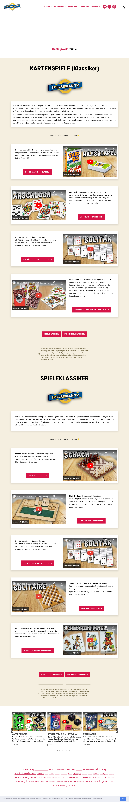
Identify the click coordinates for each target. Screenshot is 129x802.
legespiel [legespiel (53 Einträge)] (96, 774)
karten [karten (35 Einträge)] (70, 774)
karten (87, 351)
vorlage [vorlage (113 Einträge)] (56, 785)
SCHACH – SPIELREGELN (37, 476)
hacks (70, 351)
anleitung (44, 348)
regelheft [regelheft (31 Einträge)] (18, 781)
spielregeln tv (45, 357)
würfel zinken (72, 357)
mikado (60, 353)
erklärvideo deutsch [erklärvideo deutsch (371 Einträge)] (25, 773)
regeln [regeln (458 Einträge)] (24, 781)
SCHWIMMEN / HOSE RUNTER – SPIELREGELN (91, 310)
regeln (78, 353)
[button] (12, 730)
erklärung (44, 351)
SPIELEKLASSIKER (64, 378)
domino (83, 348)
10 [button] (71, 750)
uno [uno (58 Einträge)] (112, 781)
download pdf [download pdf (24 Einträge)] (79, 770)
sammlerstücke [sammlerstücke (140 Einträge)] (41, 781)
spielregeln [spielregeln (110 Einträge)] (89, 781)
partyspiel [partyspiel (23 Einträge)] (49, 777)
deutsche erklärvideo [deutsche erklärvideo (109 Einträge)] (57, 770)
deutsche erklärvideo (74, 348)
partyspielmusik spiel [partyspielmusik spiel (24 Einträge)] (57, 777)
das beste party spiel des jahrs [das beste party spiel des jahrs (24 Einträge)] (41, 770)
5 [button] (63, 750)
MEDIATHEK (72, 6)
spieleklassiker (81, 355)
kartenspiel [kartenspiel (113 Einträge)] (77, 774)
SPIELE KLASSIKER (51, 334)
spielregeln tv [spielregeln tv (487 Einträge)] (102, 781)
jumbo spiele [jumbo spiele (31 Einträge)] (64, 774)
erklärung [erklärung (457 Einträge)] (100, 769)
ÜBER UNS (85, 6)
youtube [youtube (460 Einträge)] (71, 785)
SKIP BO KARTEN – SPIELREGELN (37, 172)
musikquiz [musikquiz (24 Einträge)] (111, 774)
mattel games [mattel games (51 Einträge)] (104, 774)
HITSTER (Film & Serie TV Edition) (62, 734)
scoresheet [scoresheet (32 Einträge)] (60, 781)
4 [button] (62, 750)
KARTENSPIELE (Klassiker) (64, 68)
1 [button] (57, 750)
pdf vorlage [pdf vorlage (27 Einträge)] (97, 777)
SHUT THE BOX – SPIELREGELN (91, 521)
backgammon (58, 348)
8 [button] (68, 750)
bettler (65, 348)
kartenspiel (44, 353)
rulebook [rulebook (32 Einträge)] (31, 781)
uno (51, 357)
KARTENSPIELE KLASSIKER (77, 675)
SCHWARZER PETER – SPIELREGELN (37, 650)
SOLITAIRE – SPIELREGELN (91, 608)
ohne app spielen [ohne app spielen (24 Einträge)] (42, 777)
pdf (74, 353)
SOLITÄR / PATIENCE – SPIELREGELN (37, 259)
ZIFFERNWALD (89, 734)
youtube (80, 357)
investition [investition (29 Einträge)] (51, 774)
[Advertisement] (64, 33)
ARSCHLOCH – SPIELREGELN (91, 217)
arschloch (50, 348)
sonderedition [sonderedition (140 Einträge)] (70, 781)
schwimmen (53, 355)
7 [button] (66, 750)
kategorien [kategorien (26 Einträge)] (84, 774)
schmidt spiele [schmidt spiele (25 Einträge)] (52, 781)
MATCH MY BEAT (19, 734)
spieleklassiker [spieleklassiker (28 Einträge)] (80, 781)
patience (70, 353)
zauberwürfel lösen (47, 359)
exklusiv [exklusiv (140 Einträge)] (40, 773)
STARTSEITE (45, 6)
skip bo (68, 355)
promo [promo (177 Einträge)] (104, 777)
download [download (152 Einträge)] (71, 770)
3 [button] (60, 750)
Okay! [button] (123, 798)
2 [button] (59, 750)
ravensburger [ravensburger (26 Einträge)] (111, 777)
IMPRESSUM (96, 6)
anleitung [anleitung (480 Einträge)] (28, 769)
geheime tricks (52, 351)
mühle (65, 353)
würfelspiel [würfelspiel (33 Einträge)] (62, 785)
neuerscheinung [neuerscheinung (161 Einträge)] (22, 777)
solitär (73, 355)
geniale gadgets (62, 351)
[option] (29, 729)
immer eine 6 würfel (78, 351)
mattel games (53, 353)
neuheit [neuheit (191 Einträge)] (33, 777)
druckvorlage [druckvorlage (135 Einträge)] (88, 770)
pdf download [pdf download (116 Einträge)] (72, 777)
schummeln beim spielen (71, 693)
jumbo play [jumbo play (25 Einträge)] (57, 774)
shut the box (62, 355)
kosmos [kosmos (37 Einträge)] (90, 774)
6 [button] (65, 750)
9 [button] (69, 750)
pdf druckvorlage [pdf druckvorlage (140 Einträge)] (86, 777)
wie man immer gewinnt (60, 357)
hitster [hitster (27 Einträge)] (46, 774)
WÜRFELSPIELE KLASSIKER (74, 334)
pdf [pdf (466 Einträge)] (64, 777)
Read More (15, 744)
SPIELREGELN (59, 6)
